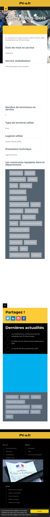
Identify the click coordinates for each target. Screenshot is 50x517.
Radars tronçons (14, 499)
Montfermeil (31, 211)
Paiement (9, 451)
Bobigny (32, 179)
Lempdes (37, 407)
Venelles (35, 397)
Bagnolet (30, 173)
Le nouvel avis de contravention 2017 (24, 348)
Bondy (14, 186)
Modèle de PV (10, 458)
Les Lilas (35, 205)
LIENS (7, 486)
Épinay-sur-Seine (18, 198)
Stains (23, 249)
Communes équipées (35, 454)
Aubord (24, 397)
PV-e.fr (5, 445)
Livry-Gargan (16, 211)
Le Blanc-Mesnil (17, 179)
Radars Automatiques (15, 489)
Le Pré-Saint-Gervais (19, 236)
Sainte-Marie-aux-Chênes (17, 407)
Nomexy (35, 412)
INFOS (27, 445)
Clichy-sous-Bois (23, 38)
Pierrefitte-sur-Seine (19, 230)
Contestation (10, 454)
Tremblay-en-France (19, 255)
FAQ (29, 451)
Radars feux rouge (14, 502)
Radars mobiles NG (15, 493)
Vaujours (36, 255)
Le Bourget (26, 186)
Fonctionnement (11, 448)
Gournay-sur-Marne (19, 205)
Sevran (14, 249)
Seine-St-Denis (34, 38)
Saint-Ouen (30, 242)
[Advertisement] (26, 30)
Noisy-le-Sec (29, 217)
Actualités (31, 448)
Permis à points (13, 496)
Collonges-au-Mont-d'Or (17, 412)
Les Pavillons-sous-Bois (31, 223)
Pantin (14, 223)
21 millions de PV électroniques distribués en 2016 (27, 342)
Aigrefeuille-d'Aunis (15, 402)
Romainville (16, 242)
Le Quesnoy (12, 397)
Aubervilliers (16, 173)
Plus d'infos (34, 515)
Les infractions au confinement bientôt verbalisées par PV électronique (25, 335)
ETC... (9, 417)
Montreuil (15, 217)
